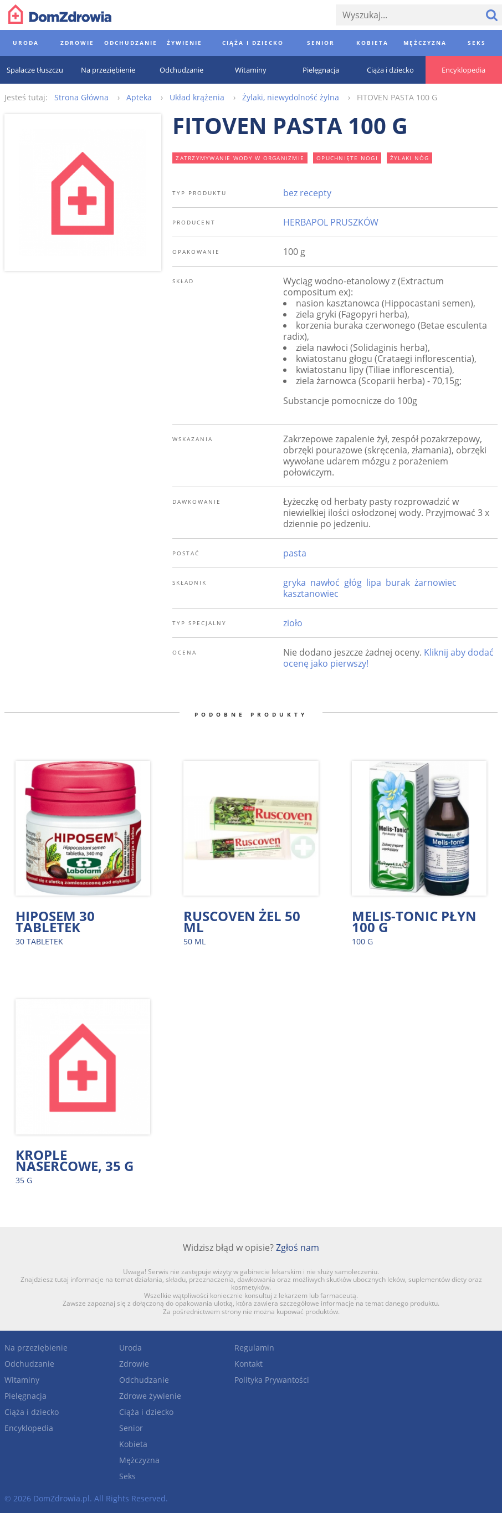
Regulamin (254, 1347)
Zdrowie (134, 1363)
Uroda (130, 1347)
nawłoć (325, 582)
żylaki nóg (409, 158)
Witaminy (21, 1379)
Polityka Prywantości (271, 1379)
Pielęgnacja (25, 1396)
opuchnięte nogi (347, 158)
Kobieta (133, 1444)
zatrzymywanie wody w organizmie (240, 158)
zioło (293, 623)
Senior (131, 1428)
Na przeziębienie (36, 1347)
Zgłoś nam (297, 1247)
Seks (127, 1476)
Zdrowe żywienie (150, 1396)
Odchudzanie (29, 1363)
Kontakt (248, 1363)
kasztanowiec (311, 593)
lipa (373, 582)
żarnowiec (435, 582)
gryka (294, 582)
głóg (353, 582)
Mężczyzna (139, 1460)
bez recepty (307, 193)
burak (398, 582)
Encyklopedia (28, 1428)
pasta (294, 553)
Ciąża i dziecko (31, 1412)
